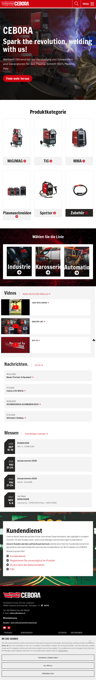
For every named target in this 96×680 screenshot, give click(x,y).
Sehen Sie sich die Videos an (36, 294)
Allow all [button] (48, 666)
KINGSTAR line (38, 322)
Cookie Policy (63, 651)
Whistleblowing (10, 618)
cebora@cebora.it (17, 613)
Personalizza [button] (48, 674)
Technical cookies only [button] (48, 658)
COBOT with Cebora (40, 303)
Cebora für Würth (16, 391)
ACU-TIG (36, 340)
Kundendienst (18, 556)
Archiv (39, 365)
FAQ (12, 569)
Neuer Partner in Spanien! (20, 377)
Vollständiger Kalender (36, 434)
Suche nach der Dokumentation (27, 565)
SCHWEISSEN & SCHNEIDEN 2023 (23, 404)
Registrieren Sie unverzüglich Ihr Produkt (32, 560)
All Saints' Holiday (16, 418)
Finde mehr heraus (17, 79)
